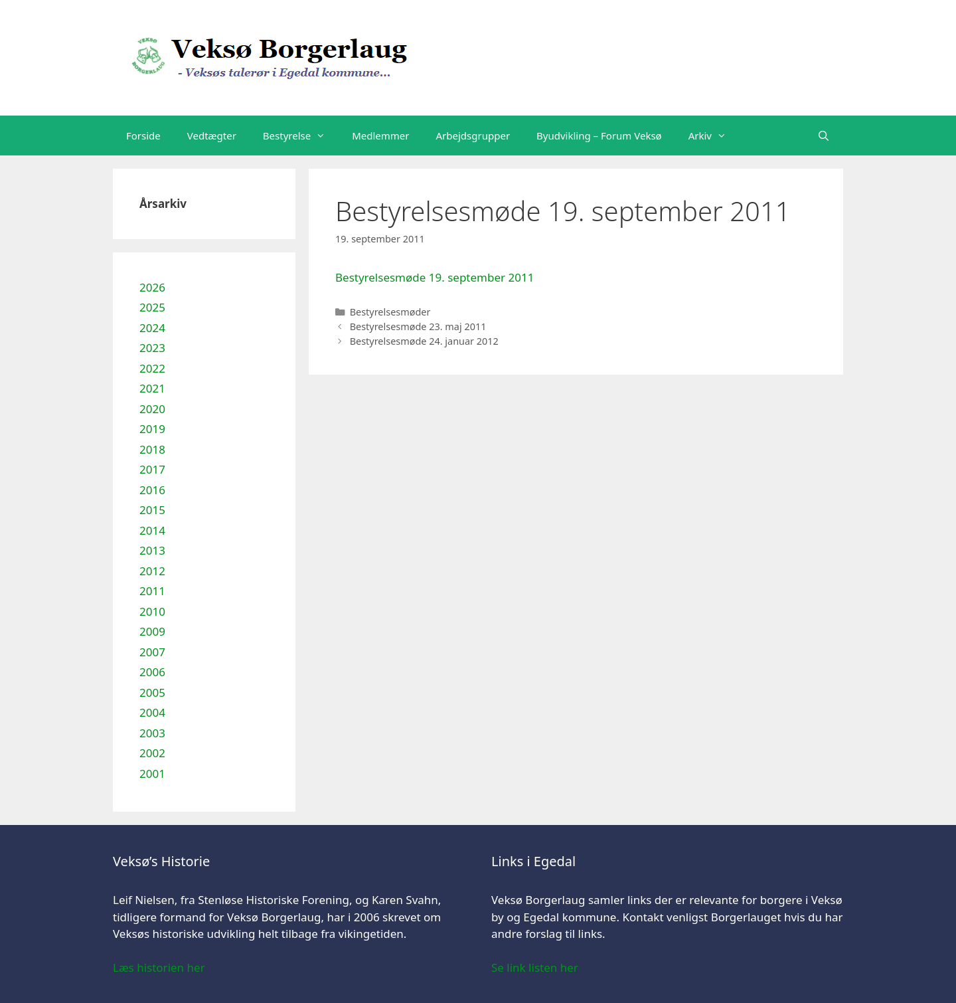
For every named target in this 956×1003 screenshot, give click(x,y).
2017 (152, 469)
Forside (143, 135)
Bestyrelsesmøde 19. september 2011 (434, 277)
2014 (152, 530)
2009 (152, 631)
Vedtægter (211, 135)
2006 (152, 672)
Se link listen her (534, 967)
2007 (152, 652)
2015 (152, 509)
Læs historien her (159, 967)
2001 (152, 773)
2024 (152, 327)
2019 (152, 428)
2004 (152, 712)
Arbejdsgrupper (473, 135)
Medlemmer (380, 135)
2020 (152, 408)
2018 (152, 449)
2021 (152, 388)
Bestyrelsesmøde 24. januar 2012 (424, 341)
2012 (152, 571)
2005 (152, 692)
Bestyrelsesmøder (390, 312)
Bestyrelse (301, 135)
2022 (152, 368)
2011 (152, 590)
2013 (152, 550)
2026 (152, 287)
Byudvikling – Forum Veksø (599, 135)
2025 (152, 307)
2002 (152, 753)
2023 (152, 347)
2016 (152, 490)
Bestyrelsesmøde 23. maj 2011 (418, 326)
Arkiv (714, 135)
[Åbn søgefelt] (823, 135)
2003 (152, 733)
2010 (152, 611)
